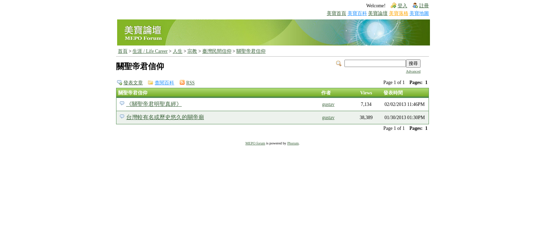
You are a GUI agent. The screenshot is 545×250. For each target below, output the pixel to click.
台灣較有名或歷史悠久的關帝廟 (165, 117)
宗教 (192, 51)
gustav (328, 104)
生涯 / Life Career (150, 51)
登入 (402, 5)
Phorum (293, 143)
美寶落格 (398, 13)
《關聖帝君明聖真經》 (154, 104)
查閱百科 (164, 82)
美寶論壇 (378, 13)
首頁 (123, 51)
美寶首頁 (336, 13)
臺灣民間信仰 (216, 51)
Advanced (413, 71)
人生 (177, 51)
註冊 (424, 5)
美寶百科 (357, 13)
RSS (190, 82)
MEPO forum (255, 143)
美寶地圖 (419, 13)
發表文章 (133, 82)
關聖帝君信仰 (251, 51)
